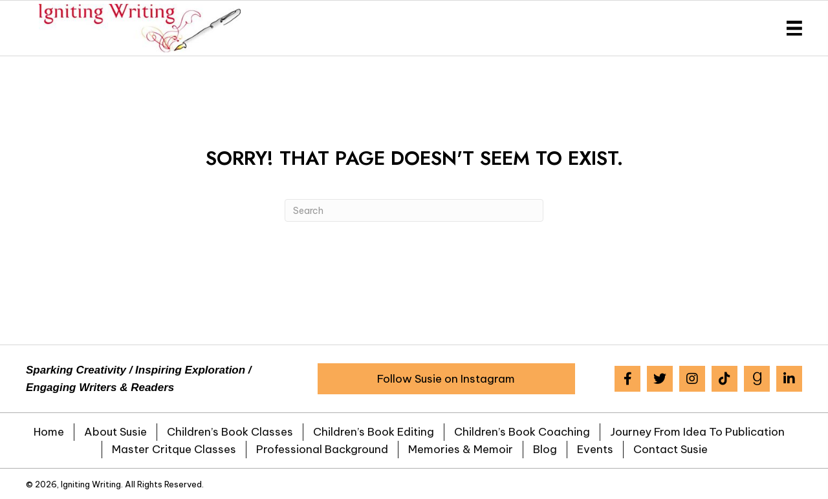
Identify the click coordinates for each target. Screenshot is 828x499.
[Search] (414, 210)
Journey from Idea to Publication (697, 432)
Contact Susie (670, 449)
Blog (545, 449)
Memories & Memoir (460, 449)
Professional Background (322, 449)
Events (595, 449)
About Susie (115, 432)
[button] (446, 378)
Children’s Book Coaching (522, 432)
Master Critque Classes (174, 449)
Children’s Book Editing (373, 432)
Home (49, 432)
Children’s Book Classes (230, 432)
